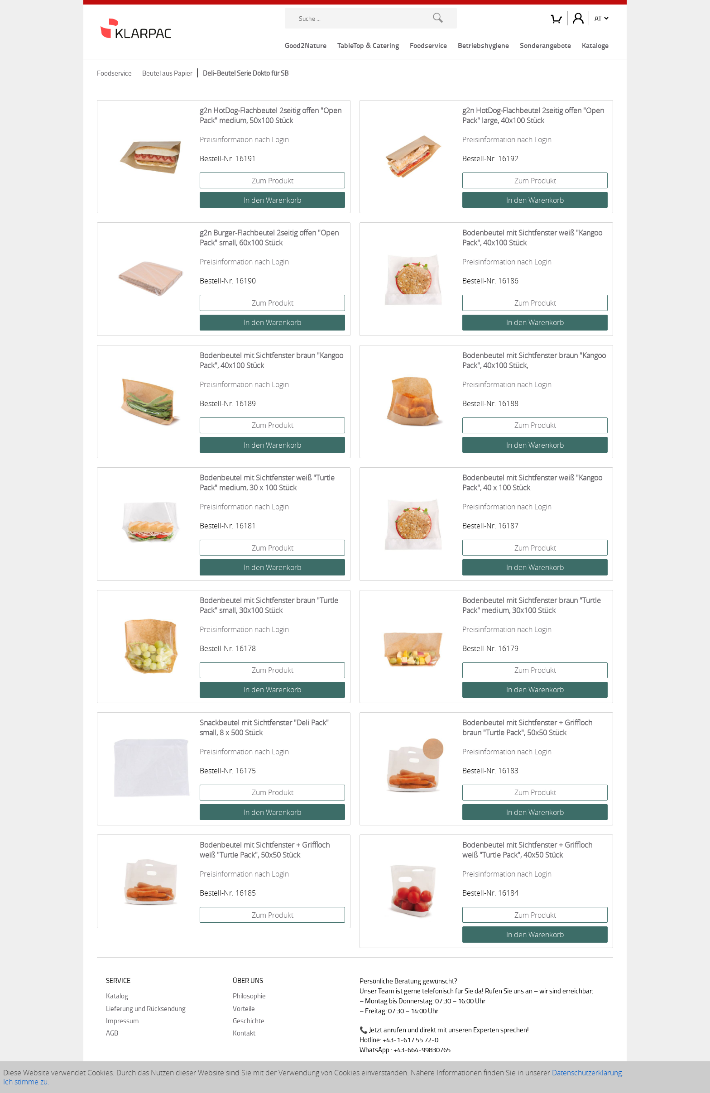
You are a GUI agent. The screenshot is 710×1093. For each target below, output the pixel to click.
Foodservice (428, 45)
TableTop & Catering (368, 45)
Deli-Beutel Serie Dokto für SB (245, 72)
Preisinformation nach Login (244, 139)
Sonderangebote (545, 45)
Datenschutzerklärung (587, 1073)
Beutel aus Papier (167, 72)
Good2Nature (305, 45)
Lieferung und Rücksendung (146, 1008)
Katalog (117, 995)
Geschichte (248, 1020)
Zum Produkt (272, 181)
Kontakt (244, 1032)
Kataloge (595, 45)
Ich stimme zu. (26, 1082)
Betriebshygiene (483, 45)
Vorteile (244, 1008)
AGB (112, 1032)
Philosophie (249, 995)
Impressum (122, 1020)
